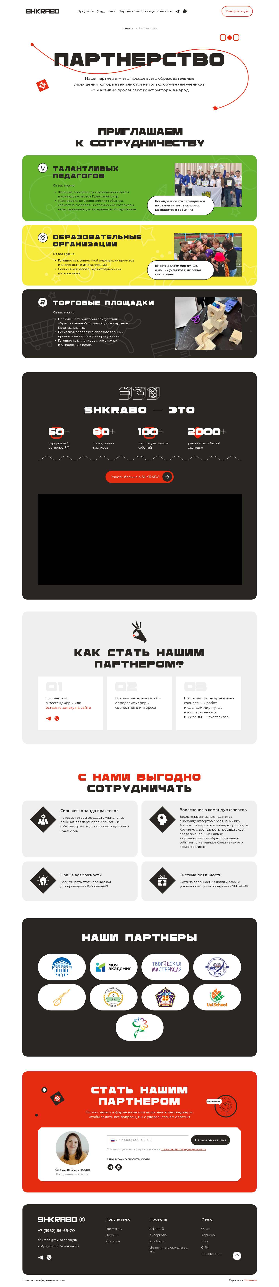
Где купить (114, 1229)
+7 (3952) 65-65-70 (56, 1230)
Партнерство (129, 11)
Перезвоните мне (210, 1140)
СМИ (205, 1248)
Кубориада (158, 1235)
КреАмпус (157, 1241)
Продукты (86, 11)
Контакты (164, 11)
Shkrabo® (156, 1229)
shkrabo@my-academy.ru (57, 1240)
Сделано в (243, 1280)
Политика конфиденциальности (43, 1280)
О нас (101, 11)
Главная (127, 28)
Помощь (148, 11)
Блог (112, 11)
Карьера (208, 1235)
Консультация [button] (237, 11)
